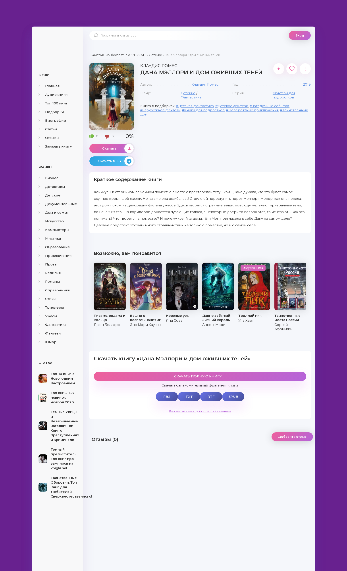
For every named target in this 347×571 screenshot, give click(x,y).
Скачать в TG (116, 161)
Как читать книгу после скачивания (200, 411)
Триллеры (51, 307)
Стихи (47, 299)
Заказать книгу (55, 146)
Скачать (118, 148)
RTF (211, 396)
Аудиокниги (53, 94)
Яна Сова (174, 320)
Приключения (55, 256)
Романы (49, 281)
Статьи (48, 129)
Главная (49, 86)
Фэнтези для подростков (284, 95)
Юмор (47, 342)
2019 (307, 84)
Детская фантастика (196, 106)
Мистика (50, 238)
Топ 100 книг (53, 103)
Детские (49, 195)
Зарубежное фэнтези (161, 110)
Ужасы (48, 316)
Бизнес (48, 178)
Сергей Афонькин (283, 327)
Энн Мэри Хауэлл (145, 325)
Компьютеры (54, 230)
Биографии (52, 120)
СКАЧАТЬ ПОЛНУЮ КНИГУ (198, 376)
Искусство (51, 221)
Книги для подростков (204, 110)
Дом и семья (53, 212)
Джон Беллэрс (107, 325)
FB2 (166, 396)
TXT (189, 396)
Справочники (54, 290)
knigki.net (57, 43)
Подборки (51, 112)
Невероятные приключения (253, 110)
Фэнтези (50, 333)
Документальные (58, 204)
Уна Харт (246, 320)
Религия (50, 273)
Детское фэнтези (233, 106)
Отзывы (49, 138)
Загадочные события (270, 106)
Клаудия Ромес (205, 84)
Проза (47, 264)
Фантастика (52, 325)
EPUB (233, 396)
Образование (54, 247)
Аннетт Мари (213, 325)
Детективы (52, 187)
